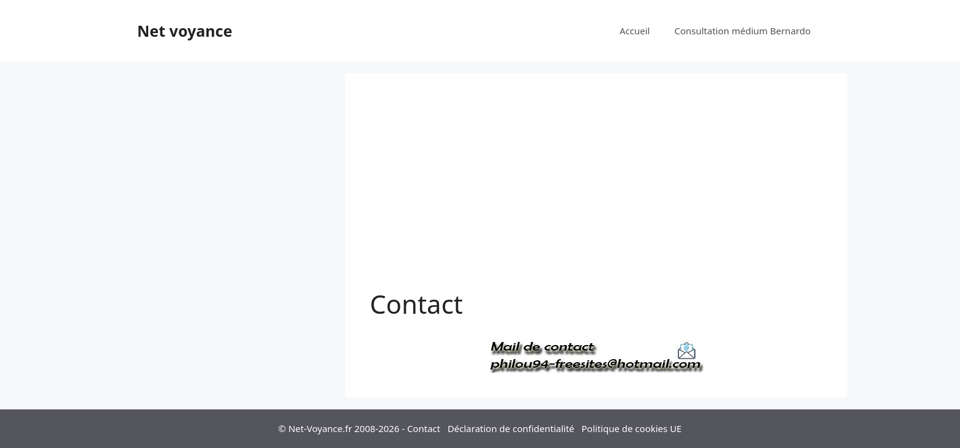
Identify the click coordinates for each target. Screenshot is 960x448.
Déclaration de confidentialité (511, 428)
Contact (423, 428)
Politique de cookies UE (632, 428)
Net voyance (184, 30)
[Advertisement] (596, 190)
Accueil (635, 31)
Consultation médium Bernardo (742, 31)
